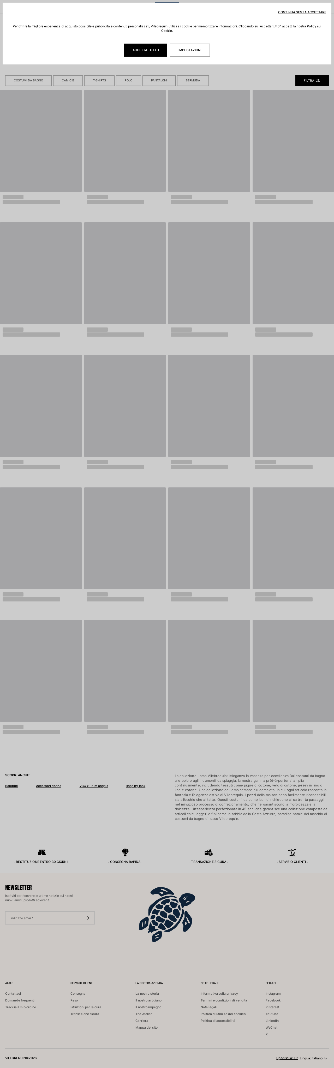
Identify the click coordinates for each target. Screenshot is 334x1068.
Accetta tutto (146, 50)
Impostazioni (189, 50)
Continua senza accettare (302, 12)
